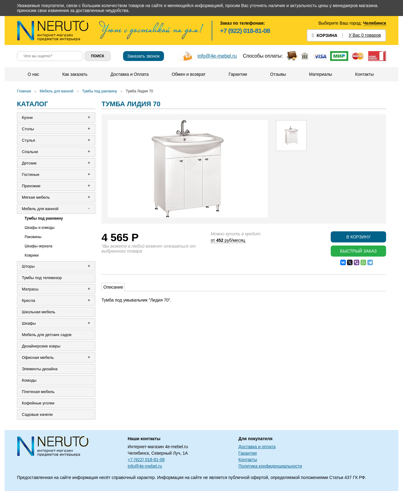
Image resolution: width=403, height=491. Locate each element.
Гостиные (30, 174)
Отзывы (278, 74)
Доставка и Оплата (129, 74)
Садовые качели (37, 414)
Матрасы (30, 289)
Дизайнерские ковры (41, 346)
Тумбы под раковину (99, 91)
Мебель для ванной (57, 91)
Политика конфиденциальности (270, 466)
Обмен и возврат (188, 74)
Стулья (28, 140)
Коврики (31, 255)
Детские (29, 163)
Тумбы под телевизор (42, 277)
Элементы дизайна (40, 369)
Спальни (30, 151)
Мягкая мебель (36, 197)
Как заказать (74, 74)
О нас (33, 74)
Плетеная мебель (38, 391)
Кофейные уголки (38, 403)
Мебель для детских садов (46, 334)
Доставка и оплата (257, 446)
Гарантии (238, 74)
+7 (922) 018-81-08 (245, 30)
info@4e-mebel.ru (217, 56)
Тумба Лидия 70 (139, 91)
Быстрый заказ (358, 251)
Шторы (28, 266)
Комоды (29, 380)
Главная (24, 91)
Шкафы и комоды (39, 227)
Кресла (28, 300)
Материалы (320, 74)
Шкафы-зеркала (38, 246)
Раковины (33, 237)
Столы (28, 129)
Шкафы (29, 323)
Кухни (27, 117)
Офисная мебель (38, 357)
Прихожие (31, 186)
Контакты (364, 74)
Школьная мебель (38, 312)
